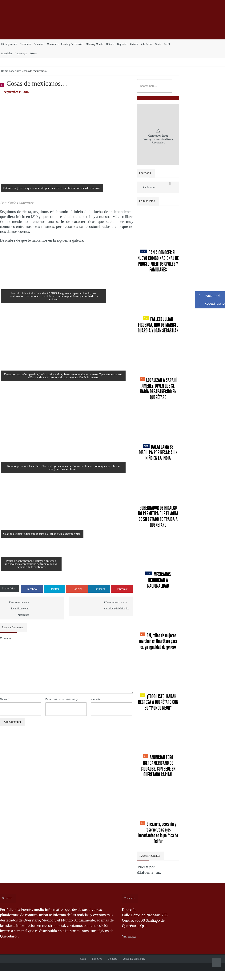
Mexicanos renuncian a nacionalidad (158, 580)
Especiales (6, 53)
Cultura (134, 44)
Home (4, 71)
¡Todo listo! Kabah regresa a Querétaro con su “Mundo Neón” (158, 702)
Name (5, 699)
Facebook (32, 589)
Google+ (77, 589)
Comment (6, 638)
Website (95, 699)
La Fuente (149, 187)
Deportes (122, 44)
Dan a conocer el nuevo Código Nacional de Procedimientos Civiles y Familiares (158, 261)
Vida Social (146, 44)
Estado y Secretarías (72, 44)
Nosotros (97, 958)
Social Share (210, 304)
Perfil (167, 44)
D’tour (33, 53)
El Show (110, 44)
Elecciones (25, 44)
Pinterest (122, 589)
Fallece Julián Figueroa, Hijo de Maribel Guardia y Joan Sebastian (158, 325)
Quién (158, 44)
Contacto (112, 958)
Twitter (55, 589)
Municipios (52, 44)
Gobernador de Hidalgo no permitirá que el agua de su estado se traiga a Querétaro (158, 516)
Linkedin (99, 589)
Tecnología (21, 53)
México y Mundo (94, 44)
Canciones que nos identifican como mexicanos (19, 608)
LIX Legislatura (9, 44)
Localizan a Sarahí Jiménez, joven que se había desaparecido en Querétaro (158, 388)
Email (61, 699)
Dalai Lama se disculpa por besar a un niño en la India (158, 452)
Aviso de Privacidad (134, 958)
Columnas (39, 44)
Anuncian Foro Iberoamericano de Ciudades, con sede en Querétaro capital (158, 766)
